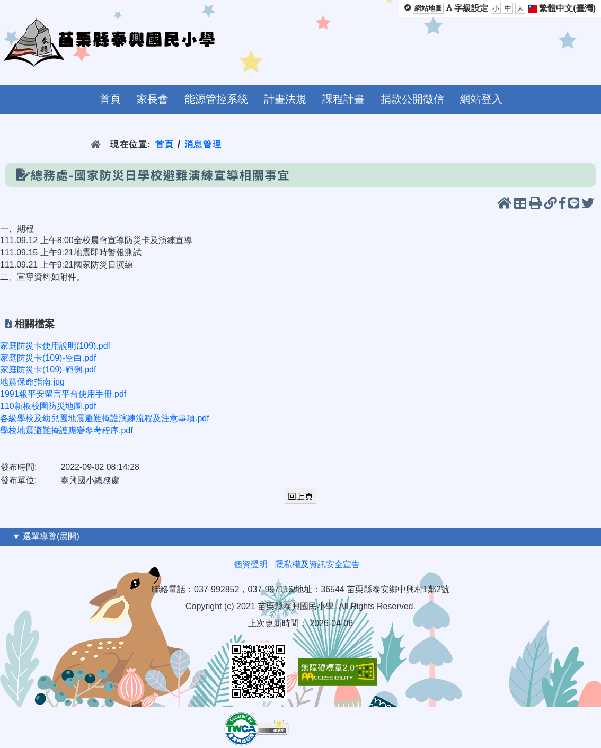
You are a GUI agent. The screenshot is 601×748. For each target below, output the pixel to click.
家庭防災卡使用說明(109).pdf (55, 345)
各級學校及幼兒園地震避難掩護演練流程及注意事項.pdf (104, 418)
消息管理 (203, 144)
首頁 (110, 99)
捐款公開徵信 (412, 99)
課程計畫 (343, 99)
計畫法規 (285, 99)
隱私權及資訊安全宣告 (317, 564)
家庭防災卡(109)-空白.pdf (48, 357)
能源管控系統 (216, 99)
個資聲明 (251, 564)
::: (6, 536)
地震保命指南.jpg (32, 381)
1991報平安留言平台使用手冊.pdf (63, 393)
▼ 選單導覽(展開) (45, 536)
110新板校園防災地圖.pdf (48, 406)
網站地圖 (428, 8)
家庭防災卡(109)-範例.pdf (48, 369)
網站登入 (481, 99)
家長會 (153, 99)
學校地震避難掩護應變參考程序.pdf (66, 430)
